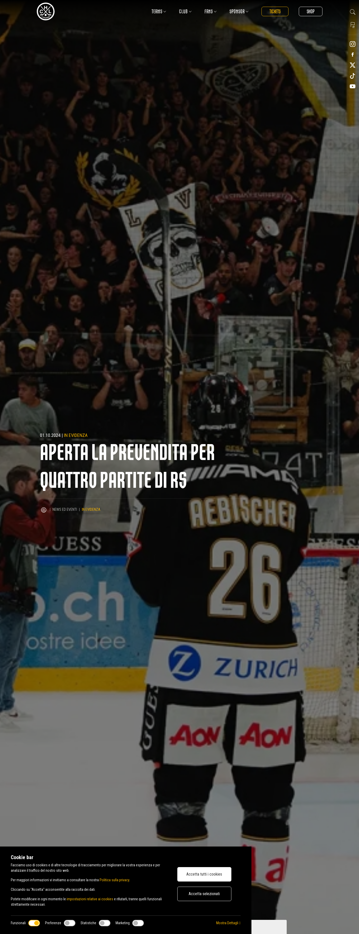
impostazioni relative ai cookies (90, 899)
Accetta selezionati (204, 893)
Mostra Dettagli (228, 923)
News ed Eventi (64, 509)
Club (185, 11)
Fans (211, 11)
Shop (310, 11)
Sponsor (239, 11)
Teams (159, 11)
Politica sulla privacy (114, 880)
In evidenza (75, 435)
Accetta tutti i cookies (204, 874)
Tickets (275, 11)
